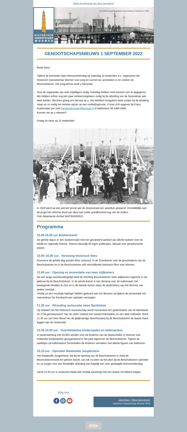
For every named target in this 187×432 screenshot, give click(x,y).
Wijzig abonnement (140, 400)
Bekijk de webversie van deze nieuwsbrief (93, 3)
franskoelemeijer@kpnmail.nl (77, 108)
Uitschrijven (124, 400)
